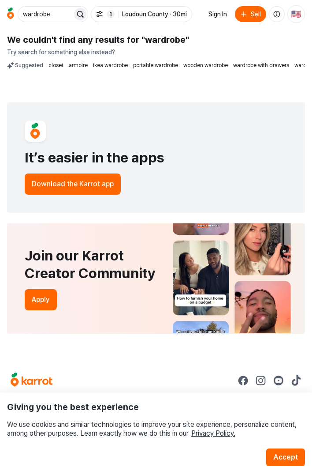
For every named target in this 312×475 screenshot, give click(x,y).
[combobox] (46, 14)
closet (55, 65)
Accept (285, 457)
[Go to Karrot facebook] (243, 380)
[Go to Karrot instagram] (261, 380)
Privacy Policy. (213, 433)
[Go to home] (10, 14)
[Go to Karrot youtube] (278, 380)
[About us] (277, 14)
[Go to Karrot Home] (31, 380)
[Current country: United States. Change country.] (296, 14)
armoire (78, 65)
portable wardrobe (155, 65)
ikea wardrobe (110, 65)
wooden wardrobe (205, 65)
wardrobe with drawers (261, 65)
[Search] (80, 14)
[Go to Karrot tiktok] (296, 380)
